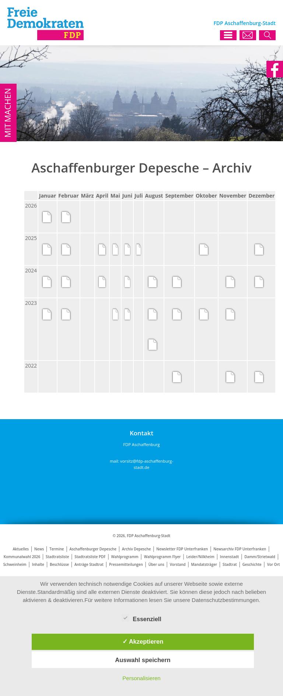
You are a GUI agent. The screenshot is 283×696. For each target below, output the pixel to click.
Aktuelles (21, 549)
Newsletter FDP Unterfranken (182, 549)
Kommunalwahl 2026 (22, 556)
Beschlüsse (59, 564)
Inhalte (38, 564)
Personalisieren (141, 678)
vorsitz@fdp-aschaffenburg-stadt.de (146, 464)
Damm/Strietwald (259, 556)
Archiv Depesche (136, 549)
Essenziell (141, 617)
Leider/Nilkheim (200, 556)
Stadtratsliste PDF (89, 556)
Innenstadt (229, 556)
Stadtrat (230, 564)
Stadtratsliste (57, 556)
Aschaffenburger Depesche (93, 549)
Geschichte (252, 564)
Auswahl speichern (142, 660)
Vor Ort (273, 564)
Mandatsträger (204, 564)
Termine (56, 549)
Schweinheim (15, 564)
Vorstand (178, 564)
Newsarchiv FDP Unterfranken (239, 549)
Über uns (156, 564)
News (39, 549)
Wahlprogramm (124, 556)
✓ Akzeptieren (143, 641)
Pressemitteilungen (126, 564)
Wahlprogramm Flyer (162, 556)
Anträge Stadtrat (89, 564)
